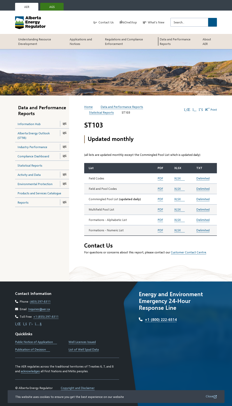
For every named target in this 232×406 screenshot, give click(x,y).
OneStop (131, 22)
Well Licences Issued (82, 342)
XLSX (177, 178)
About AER (207, 41)
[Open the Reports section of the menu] (64, 202)
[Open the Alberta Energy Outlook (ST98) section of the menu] (64, 133)
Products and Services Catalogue (43, 194)
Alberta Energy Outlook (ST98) (34, 135)
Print (211, 109)
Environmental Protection (35, 184)
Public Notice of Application (36, 342)
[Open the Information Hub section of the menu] (64, 124)
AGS (55, 8)
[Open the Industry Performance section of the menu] (64, 147)
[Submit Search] (212, 22)
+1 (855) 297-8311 (46, 316)
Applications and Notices (81, 41)
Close (209, 396)
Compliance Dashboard (33, 156)
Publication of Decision (32, 349)
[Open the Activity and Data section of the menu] (64, 174)
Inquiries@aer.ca (39, 309)
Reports (23, 202)
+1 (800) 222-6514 (161, 319)
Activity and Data (29, 174)
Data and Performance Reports (175, 41)
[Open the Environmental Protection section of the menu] (64, 184)
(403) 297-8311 (40, 301)
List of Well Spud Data (84, 349)
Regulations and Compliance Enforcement (124, 41)
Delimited (203, 178)
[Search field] (189, 22)
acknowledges (30, 371)
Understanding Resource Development (34, 41)
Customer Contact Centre (188, 252)
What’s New (156, 22)
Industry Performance (32, 147)
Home (88, 106)
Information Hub (29, 124)
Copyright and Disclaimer (78, 388)
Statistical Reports (30, 165)
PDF (160, 178)
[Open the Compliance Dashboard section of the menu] (64, 156)
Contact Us (106, 22)
